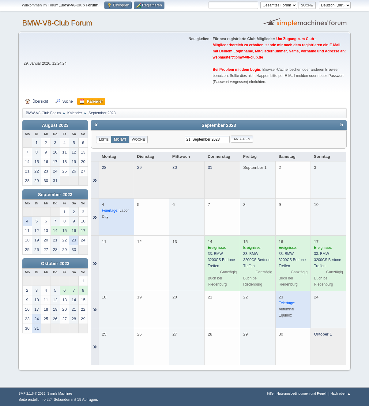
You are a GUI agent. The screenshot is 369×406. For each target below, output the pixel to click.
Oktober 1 (323, 334)
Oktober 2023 (55, 263)
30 (174, 167)
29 (139, 167)
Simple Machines (60, 393)
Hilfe (270, 393)
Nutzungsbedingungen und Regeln (302, 393)
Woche (138, 139)
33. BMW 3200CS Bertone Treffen (221, 260)
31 (210, 167)
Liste (103, 139)
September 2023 (55, 194)
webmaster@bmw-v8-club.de (238, 57)
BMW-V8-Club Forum (57, 23)
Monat (120, 139)
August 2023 (55, 125)
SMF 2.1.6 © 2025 (31, 393)
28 (104, 167)
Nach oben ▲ (340, 393)
